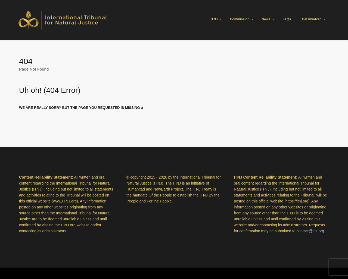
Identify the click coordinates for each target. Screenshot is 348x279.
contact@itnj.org (310, 231)
